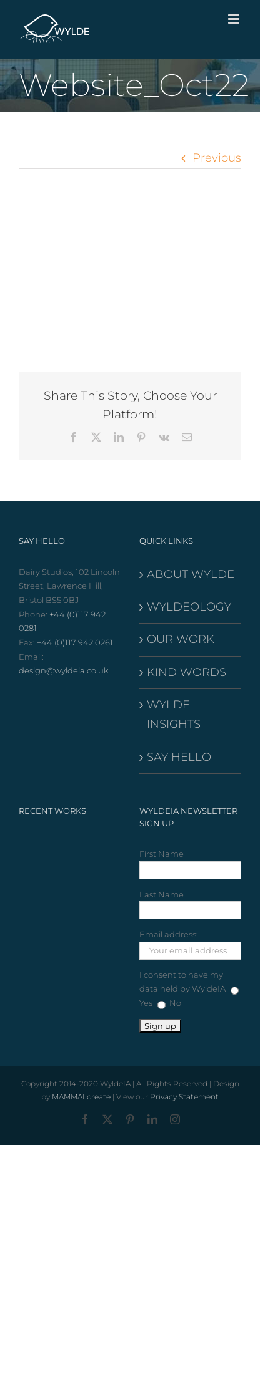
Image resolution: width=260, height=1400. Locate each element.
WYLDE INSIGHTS (174, 714)
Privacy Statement (184, 1096)
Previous (216, 158)
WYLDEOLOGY (189, 607)
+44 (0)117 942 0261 (75, 642)
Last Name (161, 894)
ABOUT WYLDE (190, 574)
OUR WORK (180, 639)
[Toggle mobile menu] (234, 19)
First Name (161, 854)
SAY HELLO (179, 757)
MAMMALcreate (81, 1096)
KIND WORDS (186, 672)
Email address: (168, 934)
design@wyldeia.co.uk (64, 670)
